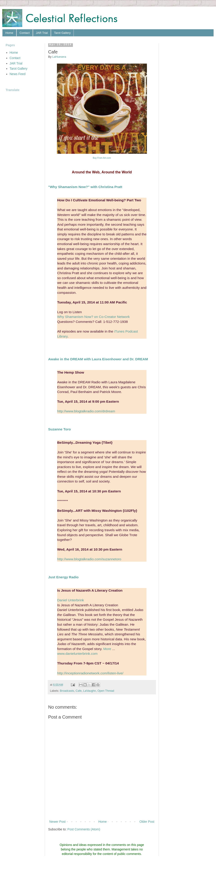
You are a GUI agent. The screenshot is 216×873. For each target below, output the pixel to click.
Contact (25, 32)
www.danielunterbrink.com (77, 653)
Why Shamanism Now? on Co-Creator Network (93, 317)
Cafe (79, 690)
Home (9, 32)
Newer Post (57, 821)
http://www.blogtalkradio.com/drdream (86, 411)
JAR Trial (42, 32)
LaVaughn (89, 690)
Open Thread (105, 690)
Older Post (147, 821)
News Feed (18, 74)
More (107, 649)
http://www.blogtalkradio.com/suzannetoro (89, 559)
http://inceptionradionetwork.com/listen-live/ (90, 673)
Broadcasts (67, 690)
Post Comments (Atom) (84, 829)
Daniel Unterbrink (70, 600)
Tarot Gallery (62, 32)
